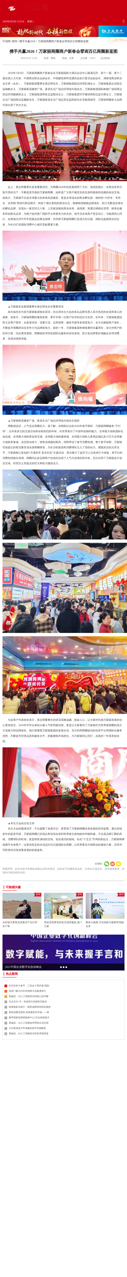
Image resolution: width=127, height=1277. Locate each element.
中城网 (6, 41)
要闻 (14, 41)
